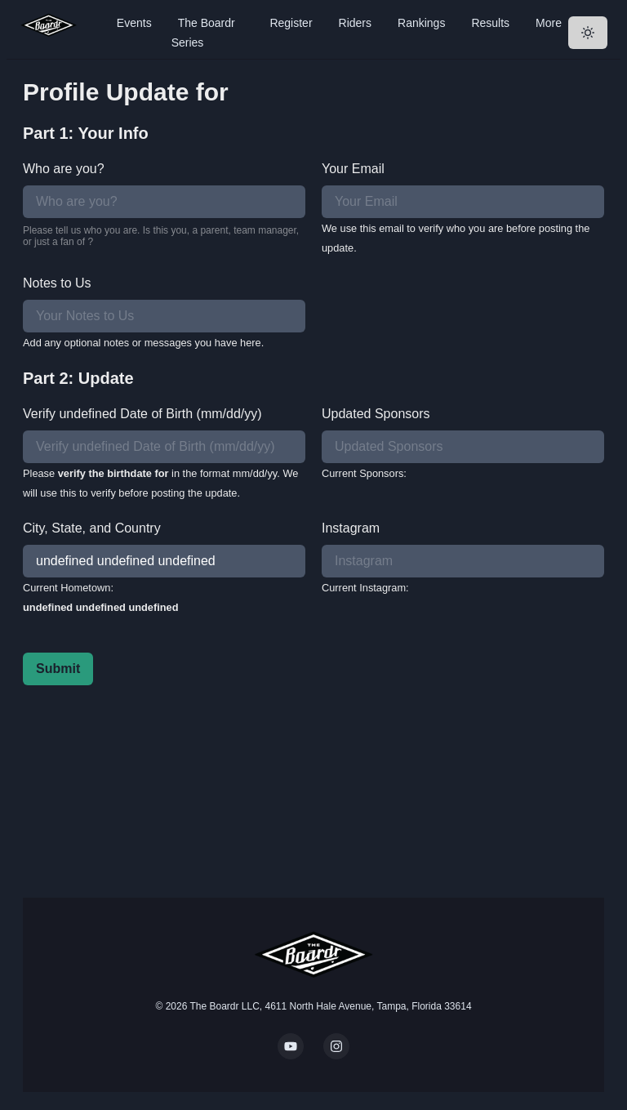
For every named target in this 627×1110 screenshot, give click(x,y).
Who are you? (63, 169)
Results (490, 22)
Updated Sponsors (376, 414)
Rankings (421, 22)
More (549, 22)
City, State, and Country (92, 528)
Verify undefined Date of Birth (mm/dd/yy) (142, 414)
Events (134, 22)
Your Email (353, 169)
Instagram (351, 528)
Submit (58, 668)
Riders (355, 22)
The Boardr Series (203, 32)
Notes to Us (57, 283)
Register (290, 22)
